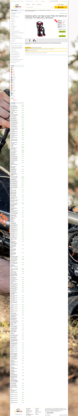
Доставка (37, 47)
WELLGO (13, 96)
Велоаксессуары (29, 410)
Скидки (37, 1)
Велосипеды (28, 408)
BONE (12, 98)
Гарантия (40, 47)
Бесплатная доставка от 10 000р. (17, 1)
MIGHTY (13, 87)
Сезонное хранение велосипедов (29, 415)
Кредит (43, 1)
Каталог (28, 4)
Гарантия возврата (29, 1)
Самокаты (28, 409)
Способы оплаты (33, 47)
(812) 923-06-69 (54, 1)
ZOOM (12, 85)
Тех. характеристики (27, 47)
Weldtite (13, 74)
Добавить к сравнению (62, 29)
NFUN (12, 95)
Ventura (13, 71)
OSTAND (13, 79)
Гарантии (37, 410)
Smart (12, 88)
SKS (12, 69)
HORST (13, 80)
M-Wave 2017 (13, 77)
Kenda (12, 72)
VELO (12, 82)
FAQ (36, 413)
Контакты (39, 4)
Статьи (33, 4)
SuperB (13, 93)
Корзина (61, 7)
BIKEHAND (13, 90)
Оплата (36, 409)
